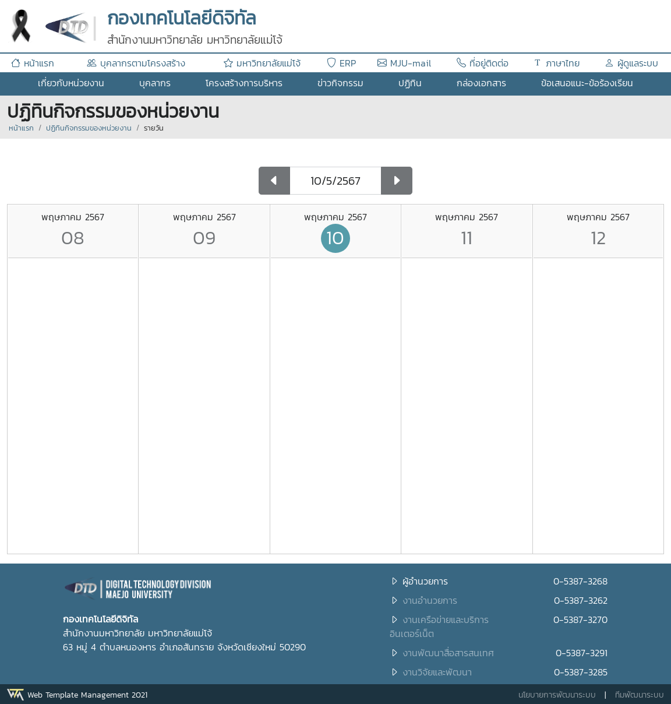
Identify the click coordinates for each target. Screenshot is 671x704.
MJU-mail (404, 63)
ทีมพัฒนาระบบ (639, 695)
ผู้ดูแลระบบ (631, 63)
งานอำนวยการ (429, 600)
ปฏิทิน (410, 83)
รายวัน (154, 127)
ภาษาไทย (556, 63)
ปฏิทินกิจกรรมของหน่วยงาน (89, 127)
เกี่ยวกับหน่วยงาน (71, 83)
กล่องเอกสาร (481, 83)
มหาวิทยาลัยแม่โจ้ (262, 63)
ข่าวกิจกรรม (340, 83)
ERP (341, 63)
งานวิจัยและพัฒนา (437, 672)
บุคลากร (155, 83)
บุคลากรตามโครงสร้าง (136, 63)
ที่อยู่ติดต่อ (482, 63)
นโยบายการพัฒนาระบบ (557, 695)
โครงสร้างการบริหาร (244, 83)
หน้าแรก (32, 63)
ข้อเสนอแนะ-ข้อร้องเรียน (587, 83)
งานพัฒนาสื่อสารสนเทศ (448, 653)
